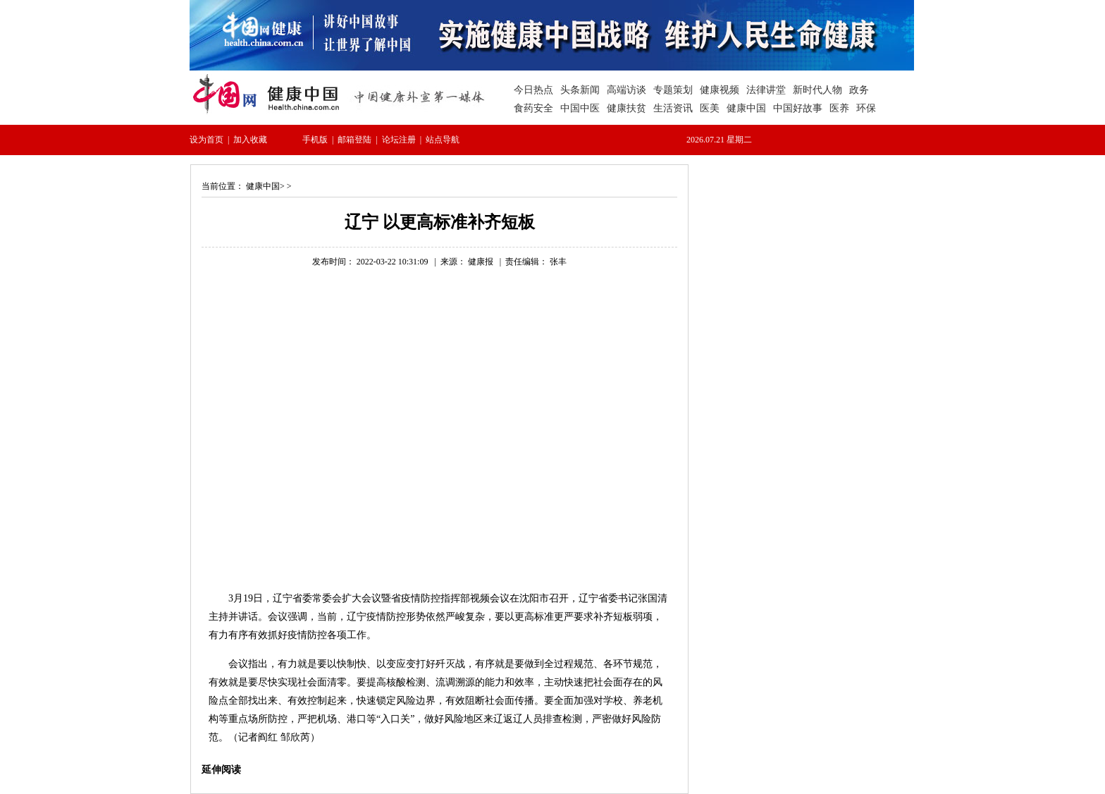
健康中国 (263, 186)
